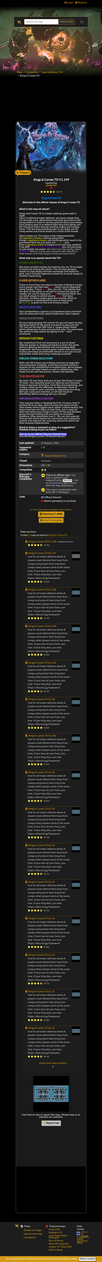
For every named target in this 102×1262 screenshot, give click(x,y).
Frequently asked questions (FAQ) (83, 1240)
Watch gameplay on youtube (58, 501)
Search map (66, 21)
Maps (20, 72)
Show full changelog (51, 520)
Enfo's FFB (54, 1229)
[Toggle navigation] (82, 22)
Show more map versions (53, 1065)
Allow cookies (87, 1259)
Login (68, 2)
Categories (32, 72)
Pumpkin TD (55, 1232)
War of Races (56, 1240)
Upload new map (33, 1234)
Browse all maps (33, 1230)
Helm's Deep (56, 1250)
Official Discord (51, 497)
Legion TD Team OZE (60, 1247)
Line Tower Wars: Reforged (58, 1236)
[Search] (41, 22)
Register (81, 2)
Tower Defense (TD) (52, 72)
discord (56, 483)
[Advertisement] (57, 100)
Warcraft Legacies (59, 1244)
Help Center (80, 1228)
